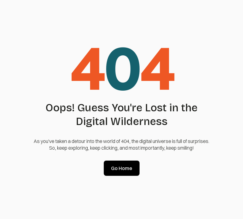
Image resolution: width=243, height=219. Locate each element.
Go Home (121, 168)
